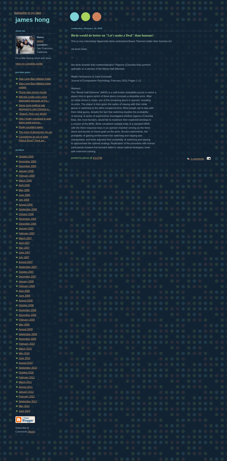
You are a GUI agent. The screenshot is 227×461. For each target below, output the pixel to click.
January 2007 (26, 228)
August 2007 (26, 262)
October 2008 (26, 305)
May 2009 (24, 324)
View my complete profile (29, 63)
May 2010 (24, 353)
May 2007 (24, 247)
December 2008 (27, 315)
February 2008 (27, 286)
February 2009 (27, 319)
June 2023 (24, 411)
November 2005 (27, 161)
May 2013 (24, 406)
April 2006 (24, 185)
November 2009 (27, 338)
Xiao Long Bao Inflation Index (35, 78)
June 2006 (24, 195)
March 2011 (25, 382)
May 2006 (24, 190)
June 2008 (24, 295)
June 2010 (24, 358)
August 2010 (26, 362)
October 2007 (26, 271)
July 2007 (24, 257)
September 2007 (28, 267)
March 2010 (25, 348)
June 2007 (24, 252)
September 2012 (28, 401)
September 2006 (28, 209)
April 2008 (24, 291)
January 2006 (26, 171)
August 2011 (26, 387)
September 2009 (28, 334)
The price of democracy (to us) (35, 132)
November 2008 (27, 310)
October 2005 (26, 156)
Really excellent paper (31, 127)
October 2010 (26, 372)
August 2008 (26, 300)
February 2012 (27, 396)
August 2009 (26, 329)
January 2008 (26, 281)
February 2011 (27, 377)
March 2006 (25, 180)
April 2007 (24, 243)
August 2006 (26, 204)
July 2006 (24, 199)
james (40, 41)
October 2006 (26, 214)
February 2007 (27, 233)
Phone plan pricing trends (33, 92)
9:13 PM (97, 157)
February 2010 (27, 343)
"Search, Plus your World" (33, 113)
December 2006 (27, 223)
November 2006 (27, 218)
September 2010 (28, 367)
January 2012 (26, 391)
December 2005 (27, 166)
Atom (32, 431)
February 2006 (27, 175)
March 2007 (25, 238)
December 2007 (27, 276)
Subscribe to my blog (27, 12)
